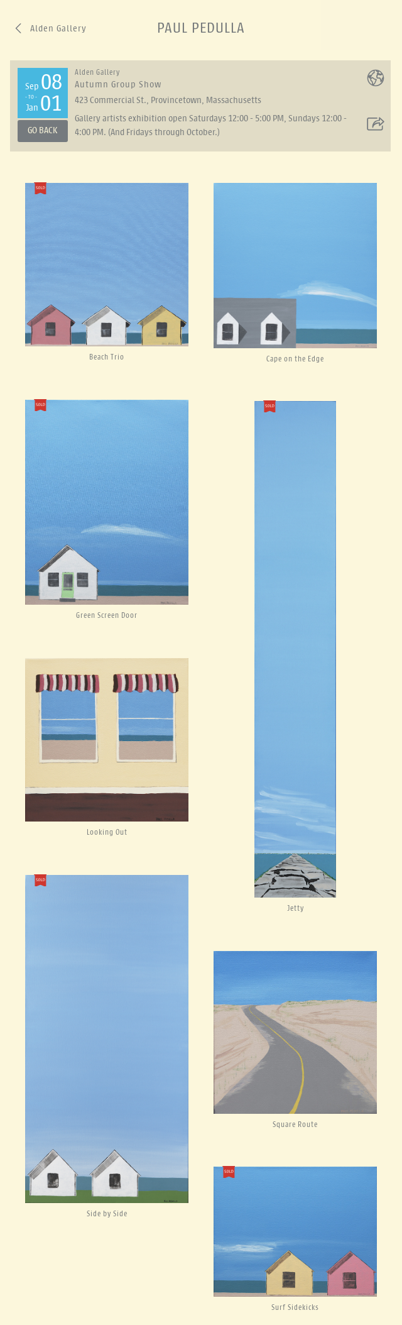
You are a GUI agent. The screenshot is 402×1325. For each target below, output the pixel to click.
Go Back (42, 131)
